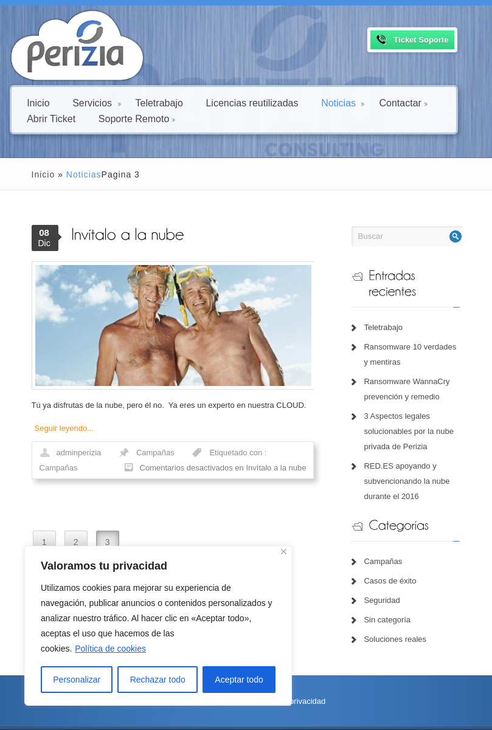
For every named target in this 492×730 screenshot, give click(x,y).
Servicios (96, 102)
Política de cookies (110, 648)
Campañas (139, 461)
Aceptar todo (239, 679)
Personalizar (76, 679)
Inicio (38, 102)
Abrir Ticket (51, 118)
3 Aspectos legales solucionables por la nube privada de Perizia (414, 415)
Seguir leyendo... (48, 437)
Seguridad (388, 585)
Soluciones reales (401, 623)
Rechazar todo (157, 679)
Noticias (342, 102)
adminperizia (63, 461)
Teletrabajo (159, 102)
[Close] (283, 551)
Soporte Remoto (137, 118)
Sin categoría (393, 604)
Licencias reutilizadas (252, 102)
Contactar (403, 102)
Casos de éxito (396, 565)
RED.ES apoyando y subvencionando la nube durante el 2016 (413, 465)
